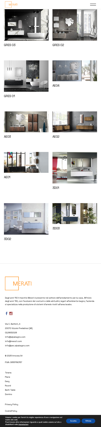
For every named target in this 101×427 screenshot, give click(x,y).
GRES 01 (9, 96)
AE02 (55, 137)
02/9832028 (11, 332)
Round (8, 385)
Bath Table (10, 390)
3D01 (55, 188)
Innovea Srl (17, 355)
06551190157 (16, 362)
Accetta (73, 421)
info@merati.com (13, 341)
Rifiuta (88, 421)
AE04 (56, 86)
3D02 (7, 239)
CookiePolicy (11, 411)
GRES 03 (9, 45)
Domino (8, 394)
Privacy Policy (11, 404)
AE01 (7, 177)
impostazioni (23, 424)
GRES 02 (58, 45)
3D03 (56, 228)
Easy (7, 381)
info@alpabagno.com (15, 337)
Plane (7, 377)
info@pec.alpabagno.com (17, 345)
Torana (8, 372)
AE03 (7, 137)
